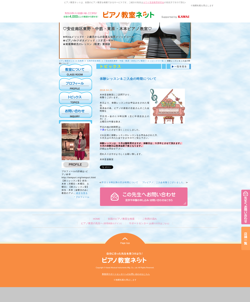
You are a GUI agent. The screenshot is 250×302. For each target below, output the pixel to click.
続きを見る (82, 193)
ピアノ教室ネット (67, 61)
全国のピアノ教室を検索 (121, 219)
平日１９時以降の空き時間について (120, 182)
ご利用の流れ (149, 219)
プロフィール (81, 197)
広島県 (81, 61)
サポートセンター (149, 223)
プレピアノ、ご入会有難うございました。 (164, 182)
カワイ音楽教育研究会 (153, 2)
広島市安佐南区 (94, 61)
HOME (96, 219)
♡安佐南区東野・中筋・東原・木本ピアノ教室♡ (125, 61)
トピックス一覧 (157, 61)
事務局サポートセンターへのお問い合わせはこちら (126, 274)
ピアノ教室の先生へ (101, 223)
